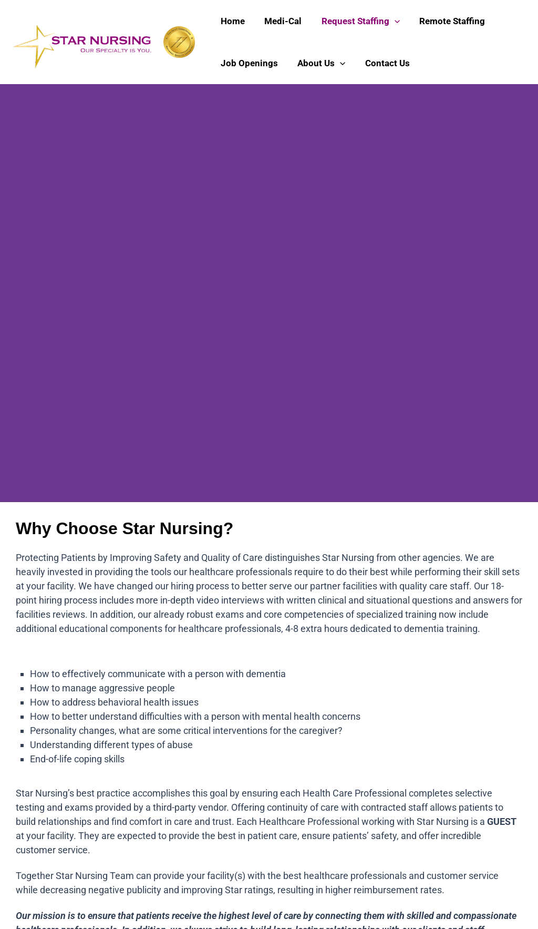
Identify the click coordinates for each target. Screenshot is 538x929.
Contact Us (382, 63)
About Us (319, 63)
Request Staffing (356, 21)
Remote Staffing (446, 21)
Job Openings (248, 63)
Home (232, 21)
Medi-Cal (280, 21)
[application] (390, 21)
